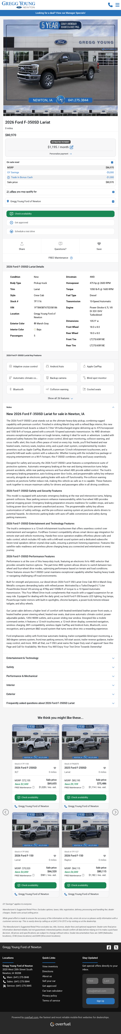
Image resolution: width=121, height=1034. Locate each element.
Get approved (18, 222)
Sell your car (48, 981)
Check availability (20, 214)
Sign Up (100, 1001)
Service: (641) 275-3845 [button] (17, 986)
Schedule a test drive (22, 231)
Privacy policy (49, 995)
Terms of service (51, 1000)
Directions (47, 971)
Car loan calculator (52, 990)
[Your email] (100, 991)
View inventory (50, 966)
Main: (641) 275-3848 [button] (16, 977)
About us (47, 976)
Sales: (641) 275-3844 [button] (16, 981)
